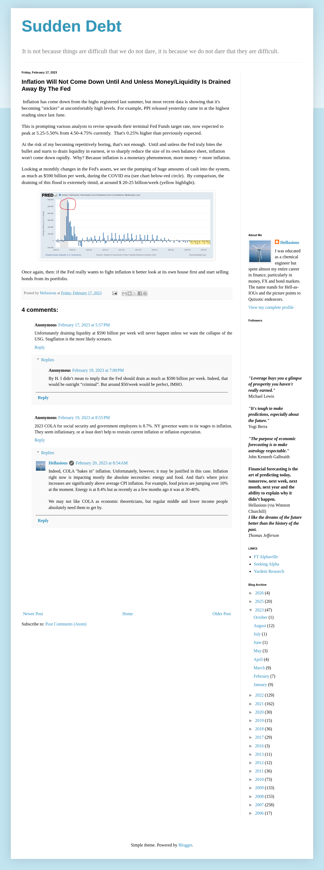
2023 (260, 610)
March (260, 667)
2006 (260, 813)
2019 (260, 720)
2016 (260, 746)
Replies (47, 359)
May (258, 650)
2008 (260, 796)
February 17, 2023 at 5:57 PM (84, 325)
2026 (260, 593)
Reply (40, 347)
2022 (260, 695)
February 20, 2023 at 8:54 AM (102, 463)
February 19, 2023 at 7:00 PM (98, 370)
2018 (260, 729)
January (261, 684)
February (262, 676)
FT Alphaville (266, 556)
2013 (260, 754)
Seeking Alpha (266, 564)
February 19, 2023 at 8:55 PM (84, 417)
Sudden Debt (72, 26)
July (258, 634)
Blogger (185, 845)
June (258, 642)
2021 (260, 703)
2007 (260, 804)
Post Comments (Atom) (65, 624)
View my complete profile (270, 307)
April (259, 659)
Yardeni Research (269, 571)
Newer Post (33, 613)
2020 (260, 712)
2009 (260, 787)
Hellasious (58, 463)
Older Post (221, 613)
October (261, 617)
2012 (260, 762)
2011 (260, 771)
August (260, 625)
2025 (260, 601)
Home (128, 613)
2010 (260, 779)
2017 (260, 737)
